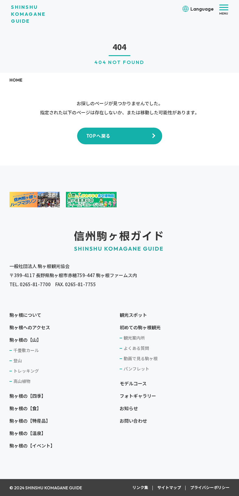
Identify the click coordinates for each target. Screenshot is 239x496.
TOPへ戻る (98, 135)
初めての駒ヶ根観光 (140, 327)
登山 (17, 360)
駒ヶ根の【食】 (25, 408)
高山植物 (21, 381)
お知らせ (129, 408)
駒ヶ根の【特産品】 (29, 420)
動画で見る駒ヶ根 (141, 358)
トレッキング (26, 371)
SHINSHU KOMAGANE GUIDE (28, 14)
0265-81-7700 (35, 284)
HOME (15, 80)
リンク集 (140, 487)
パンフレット (136, 369)
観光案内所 (134, 338)
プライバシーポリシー (210, 487)
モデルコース (133, 383)
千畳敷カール (26, 350)
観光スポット (133, 315)
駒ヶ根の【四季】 (27, 396)
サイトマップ (169, 487)
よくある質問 (136, 348)
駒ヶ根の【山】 (25, 340)
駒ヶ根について (25, 315)
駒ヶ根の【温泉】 (27, 433)
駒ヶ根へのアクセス (29, 327)
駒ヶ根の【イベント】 (32, 445)
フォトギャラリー (138, 396)
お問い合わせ (133, 420)
